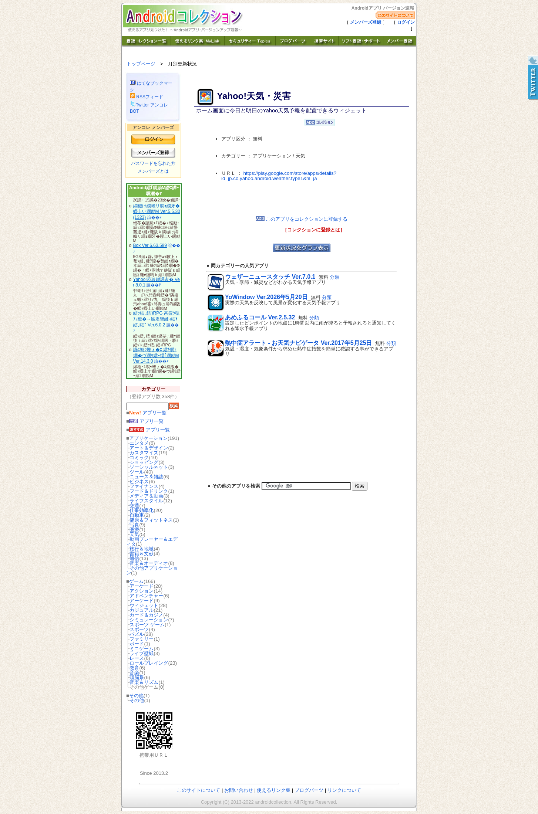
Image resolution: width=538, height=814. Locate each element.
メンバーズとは (153, 171)
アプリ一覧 (148, 413)
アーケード (142, 586)
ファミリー (142, 639)
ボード (137, 644)
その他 (136, 695)
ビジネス (139, 481)
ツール (137, 472)
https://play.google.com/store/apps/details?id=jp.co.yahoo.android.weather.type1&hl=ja (278, 176)
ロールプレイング (149, 663)
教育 (134, 668)
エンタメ (139, 443)
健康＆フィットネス (151, 520)
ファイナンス (144, 486)
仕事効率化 (142, 510)
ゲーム (136, 581)
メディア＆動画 (146, 496)
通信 (134, 558)
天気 (134, 534)
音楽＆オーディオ (149, 563)
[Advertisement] (301, 199)
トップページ (141, 64)
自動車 (137, 515)
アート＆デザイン (149, 448)
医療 (134, 529)
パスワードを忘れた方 (153, 163)
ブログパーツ (309, 790)
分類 (334, 277)
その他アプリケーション (152, 570)
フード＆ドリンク (149, 491)
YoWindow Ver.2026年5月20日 (266, 297)
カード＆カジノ (146, 615)
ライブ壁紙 (142, 653)
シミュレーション (149, 620)
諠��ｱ (154, 217)
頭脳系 (137, 677)
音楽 (134, 672)
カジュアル (142, 610)
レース (137, 658)
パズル (137, 634)
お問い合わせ (238, 790)
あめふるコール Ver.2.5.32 (260, 317)
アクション (142, 591)
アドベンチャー (146, 595)
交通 (134, 505)
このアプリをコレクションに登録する (302, 219)
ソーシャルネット (149, 467)
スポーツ (139, 629)
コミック (139, 457)
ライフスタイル (146, 500)
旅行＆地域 (142, 549)
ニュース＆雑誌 (146, 476)
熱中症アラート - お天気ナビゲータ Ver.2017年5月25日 (298, 343)
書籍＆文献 (142, 553)
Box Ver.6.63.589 (150, 245)
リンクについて (344, 790)
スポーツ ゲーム (147, 624)
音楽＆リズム (144, 682)
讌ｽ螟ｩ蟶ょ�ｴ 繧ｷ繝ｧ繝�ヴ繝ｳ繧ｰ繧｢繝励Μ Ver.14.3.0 (156, 355)
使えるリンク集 (273, 790)
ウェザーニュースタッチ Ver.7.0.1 (270, 277)
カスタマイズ (144, 452)
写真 (134, 525)
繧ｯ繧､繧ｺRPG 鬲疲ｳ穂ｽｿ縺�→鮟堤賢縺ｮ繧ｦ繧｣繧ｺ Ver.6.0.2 (156, 319)
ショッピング (144, 462)
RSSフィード (146, 96)
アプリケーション (148, 438)
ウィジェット (144, 605)
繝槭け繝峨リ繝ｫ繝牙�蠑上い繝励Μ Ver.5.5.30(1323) (156, 211)
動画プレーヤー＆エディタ (152, 541)
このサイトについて (198, 790)
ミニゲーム (142, 648)
